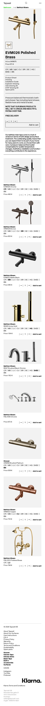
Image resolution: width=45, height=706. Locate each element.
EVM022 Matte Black (12, 278)
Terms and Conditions (12, 645)
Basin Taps (8, 659)
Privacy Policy (9, 639)
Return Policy (9, 643)
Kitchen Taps (9, 655)
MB (11, 69)
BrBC (7, 72)
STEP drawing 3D (11, 88)
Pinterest (7, 675)
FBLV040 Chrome (10, 417)
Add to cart (33, 125)
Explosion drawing (12, 84)
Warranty (7, 641)
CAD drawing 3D (11, 86)
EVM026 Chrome (10, 187)
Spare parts (9, 90)
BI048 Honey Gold (10, 326)
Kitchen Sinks (9, 657)
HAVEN (6, 668)
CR (6, 69)
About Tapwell (9, 631)
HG (32, 69)
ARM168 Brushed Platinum (13, 463)
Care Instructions (10, 635)
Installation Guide (11, 82)
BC (28, 69)
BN (13, 72)
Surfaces (7, 665)
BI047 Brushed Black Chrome (15, 368)
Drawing (8, 80)
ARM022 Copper (10, 512)
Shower (7, 653)
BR (24, 69)
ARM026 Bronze (10, 229)
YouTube (7, 673)
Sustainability (9, 647)
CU (19, 69)
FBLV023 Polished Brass (13, 560)
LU (15, 69)
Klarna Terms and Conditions (14, 686)
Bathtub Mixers (23, 7)
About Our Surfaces (11, 633)
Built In (6, 661)
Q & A (6, 637)
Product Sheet (10, 78)
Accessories (8, 663)
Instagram (7, 671)
